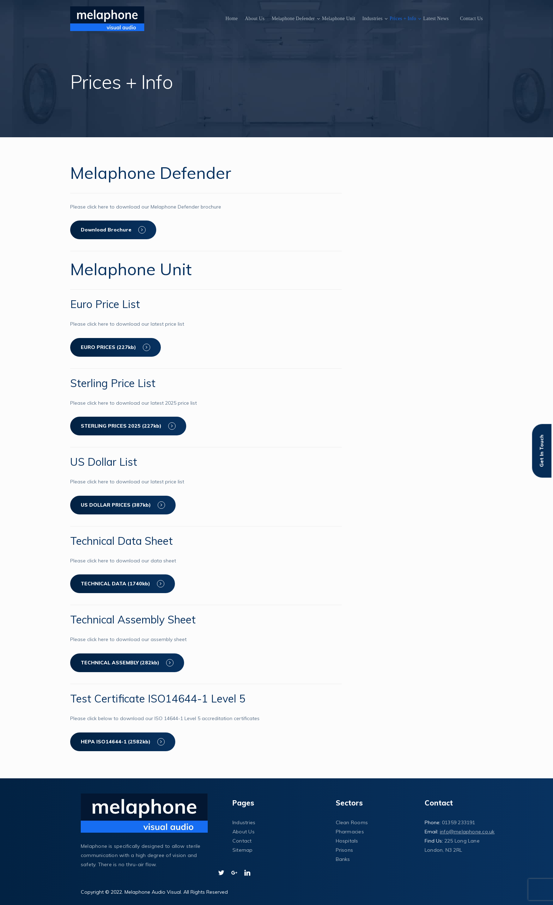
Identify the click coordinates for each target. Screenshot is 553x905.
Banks (343, 859)
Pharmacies (350, 831)
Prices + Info (403, 18)
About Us (255, 18)
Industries (372, 18)
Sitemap (242, 850)
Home (231, 18)
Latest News (436, 18)
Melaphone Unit (339, 18)
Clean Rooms (352, 822)
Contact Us (471, 18)
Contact (242, 841)
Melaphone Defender (293, 18)
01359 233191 (458, 822)
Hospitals (347, 841)
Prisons (344, 850)
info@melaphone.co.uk (467, 831)
